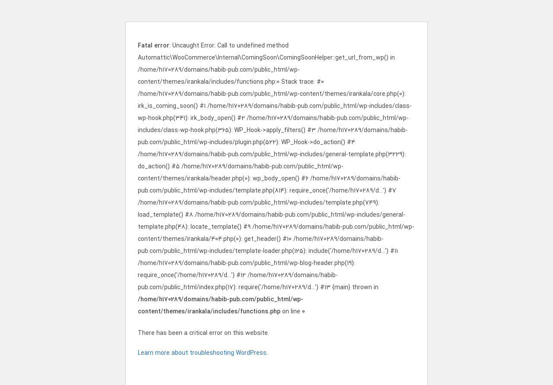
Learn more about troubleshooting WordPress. (203, 353)
